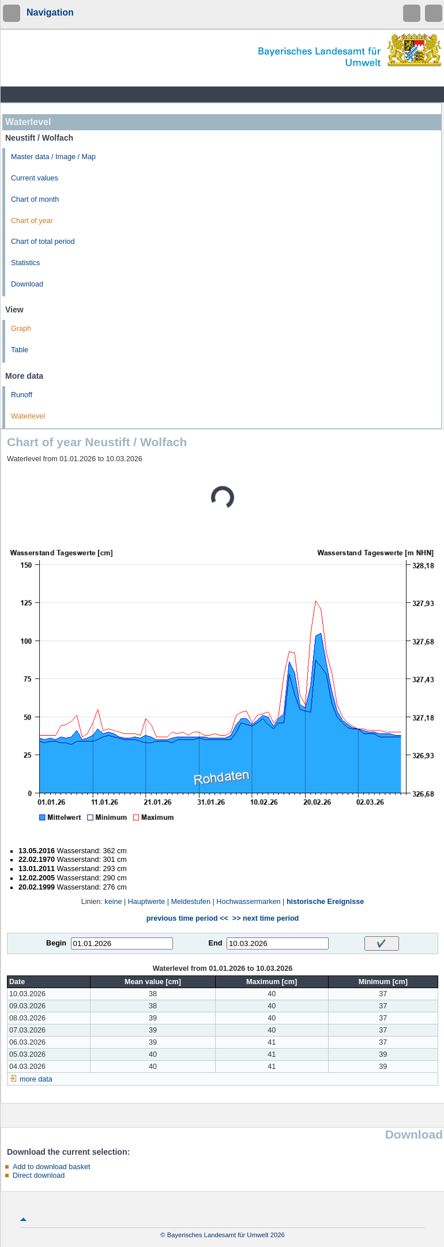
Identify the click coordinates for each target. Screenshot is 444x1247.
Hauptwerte (146, 902)
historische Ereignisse (325, 902)
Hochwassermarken (248, 902)
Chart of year (32, 221)
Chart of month (35, 199)
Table (19, 350)
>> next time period (265, 918)
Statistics (25, 263)
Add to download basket (51, 1167)
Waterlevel (28, 416)
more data (36, 1079)
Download (27, 284)
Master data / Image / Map (53, 157)
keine (113, 902)
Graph (21, 329)
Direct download (39, 1175)
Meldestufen (190, 902)
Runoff (21, 395)
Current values (34, 178)
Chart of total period (43, 242)
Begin (56, 943)
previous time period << (187, 918)
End (216, 943)
